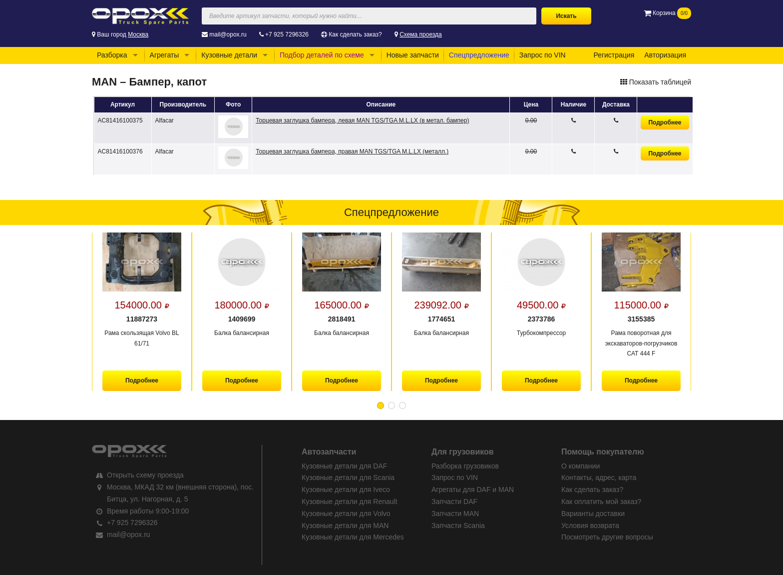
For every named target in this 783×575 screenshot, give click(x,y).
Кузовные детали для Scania (348, 478)
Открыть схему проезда (145, 475)
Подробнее (664, 122)
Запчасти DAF (454, 502)
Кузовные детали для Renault (349, 502)
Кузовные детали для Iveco (346, 490)
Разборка (112, 55)
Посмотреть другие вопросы (607, 537)
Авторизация (665, 55)
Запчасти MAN (455, 514)
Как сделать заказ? (355, 34)
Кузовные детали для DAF (344, 466)
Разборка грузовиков (465, 466)
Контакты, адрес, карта (598, 478)
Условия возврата (590, 526)
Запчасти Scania (458, 526)
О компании (580, 466)
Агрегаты (164, 55)
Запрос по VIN (542, 55)
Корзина (667, 13)
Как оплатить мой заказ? (601, 502)
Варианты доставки (593, 514)
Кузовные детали (229, 55)
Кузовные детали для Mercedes (353, 537)
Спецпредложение (479, 55)
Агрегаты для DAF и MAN (472, 490)
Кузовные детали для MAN (345, 526)
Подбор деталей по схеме (322, 55)
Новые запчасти (413, 55)
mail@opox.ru (227, 34)
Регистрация (613, 55)
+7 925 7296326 (287, 34)
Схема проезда (420, 34)
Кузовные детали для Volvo (346, 514)
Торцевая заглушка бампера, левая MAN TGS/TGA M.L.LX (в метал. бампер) (362, 120)
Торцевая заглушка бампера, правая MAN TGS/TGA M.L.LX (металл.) (352, 151)
